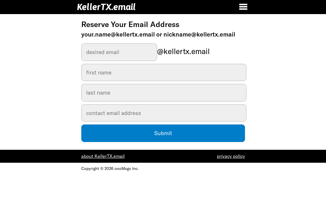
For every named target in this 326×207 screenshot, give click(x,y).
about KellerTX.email (103, 156)
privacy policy (231, 156)
